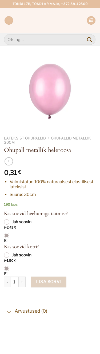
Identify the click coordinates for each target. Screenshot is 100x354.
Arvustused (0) (25, 312)
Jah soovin (17, 225)
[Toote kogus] (14, 282)
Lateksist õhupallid (25, 138)
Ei (5, 240)
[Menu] (9, 20)
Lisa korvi (48, 281)
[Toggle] (9, 312)
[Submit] (89, 39)
